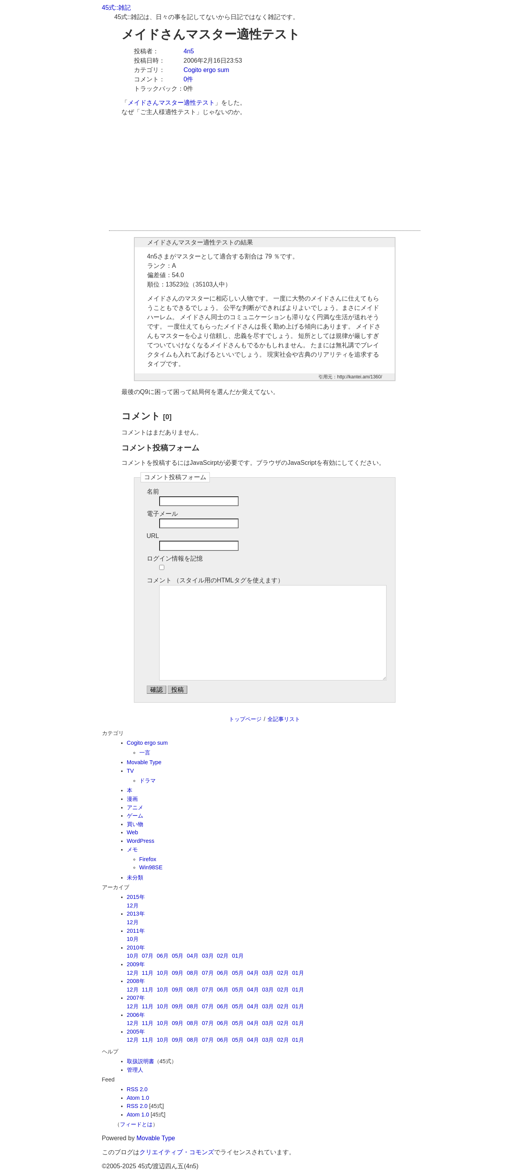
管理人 (135, 1070)
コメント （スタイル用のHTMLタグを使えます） (215, 580)
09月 (177, 973)
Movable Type (144, 762)
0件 (188, 79)
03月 (208, 956)
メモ (132, 849)
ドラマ (147, 780)
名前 (153, 491)
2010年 (136, 947)
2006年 (136, 1015)
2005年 (136, 1032)
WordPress (141, 841)
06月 (163, 956)
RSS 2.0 (137, 1089)
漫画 (132, 799)
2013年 (136, 914)
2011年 (136, 931)
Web (132, 832)
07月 (147, 956)
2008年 (136, 981)
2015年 (136, 897)
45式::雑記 (116, 7)
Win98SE (151, 867)
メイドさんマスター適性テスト (171, 102)
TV (130, 771)
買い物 (135, 824)
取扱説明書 (140, 1061)
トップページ (245, 719)
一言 (144, 752)
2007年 (136, 998)
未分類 (135, 877)
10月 (133, 939)
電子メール (162, 513)
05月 (177, 956)
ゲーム (135, 815)
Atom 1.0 (138, 1098)
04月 (193, 956)
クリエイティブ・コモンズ (176, 1152)
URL (153, 536)
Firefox (147, 859)
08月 (193, 973)
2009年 (136, 964)
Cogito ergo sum (206, 70)
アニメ (135, 807)
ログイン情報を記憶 (175, 558)
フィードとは (136, 1124)
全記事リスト (283, 719)
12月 (133, 905)
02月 (222, 956)
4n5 (189, 51)
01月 (238, 956)
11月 (147, 973)
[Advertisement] (264, 175)
